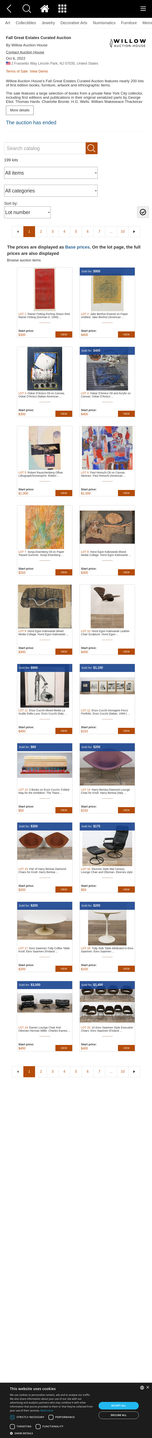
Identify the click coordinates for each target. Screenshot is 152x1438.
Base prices (77, 247)
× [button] (147, 1387)
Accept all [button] (118, 1405)
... (110, 231)
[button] (52, 1433)
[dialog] (76, 1410)
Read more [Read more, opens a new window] (47, 1410)
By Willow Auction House (27, 45)
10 (123, 231)
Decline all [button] (119, 1415)
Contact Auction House (25, 52)
